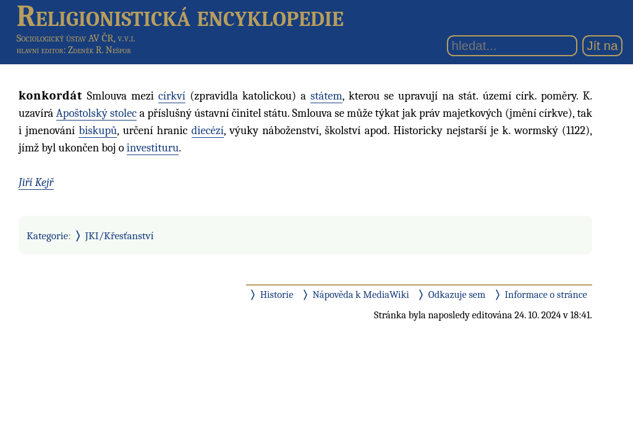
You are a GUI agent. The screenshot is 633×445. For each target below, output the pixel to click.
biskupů (98, 130)
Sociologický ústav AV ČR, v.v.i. (76, 38)
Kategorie (47, 235)
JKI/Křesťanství (119, 235)
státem (326, 96)
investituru (153, 148)
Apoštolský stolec (96, 113)
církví (171, 96)
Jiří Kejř (36, 182)
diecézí (208, 130)
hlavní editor (40, 50)
